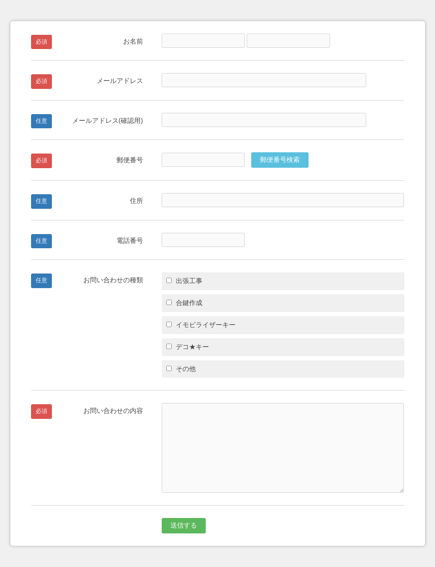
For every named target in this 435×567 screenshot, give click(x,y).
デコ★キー (187, 346)
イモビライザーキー (201, 324)
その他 (181, 368)
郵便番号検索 (280, 159)
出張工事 (184, 280)
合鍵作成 (184, 302)
